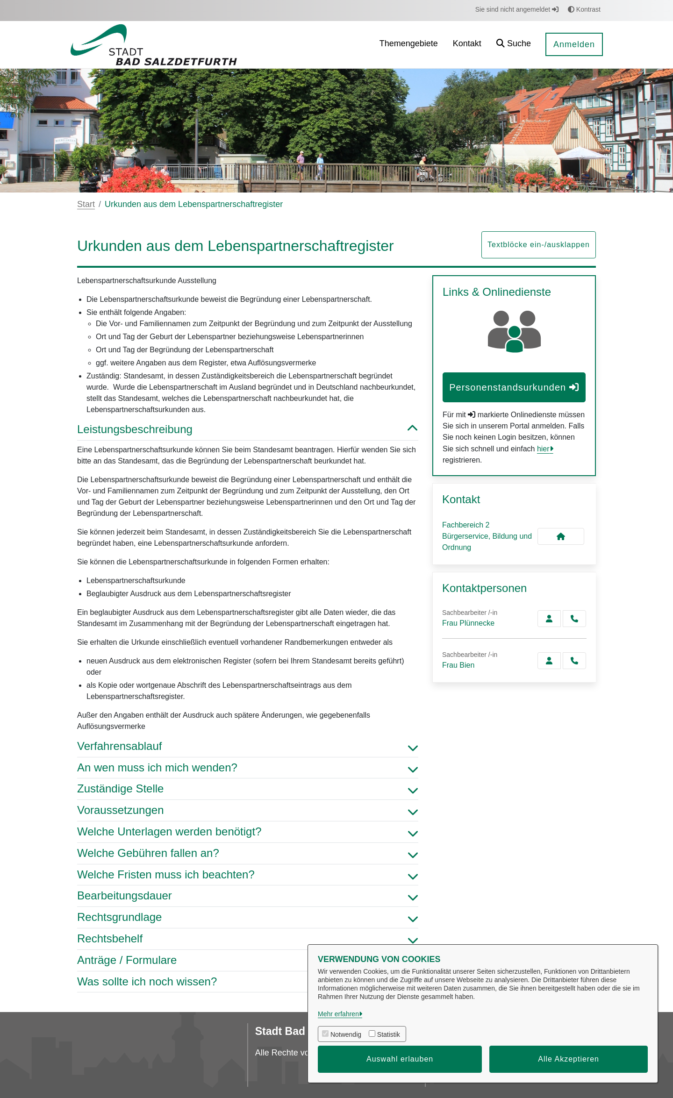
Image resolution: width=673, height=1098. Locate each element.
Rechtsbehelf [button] (247, 939)
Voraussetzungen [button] (247, 810)
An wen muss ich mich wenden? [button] (247, 768)
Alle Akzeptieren (568, 1059)
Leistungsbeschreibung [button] (247, 429)
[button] (513, 44)
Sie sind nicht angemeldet (516, 9)
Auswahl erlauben (399, 1059)
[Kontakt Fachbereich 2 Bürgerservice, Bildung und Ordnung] (560, 536)
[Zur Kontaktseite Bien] (549, 660)
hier (543, 449)
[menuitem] (408, 44)
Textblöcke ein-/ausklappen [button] (538, 245)
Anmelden (574, 44)
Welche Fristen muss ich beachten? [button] (247, 875)
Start (86, 204)
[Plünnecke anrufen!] (574, 618)
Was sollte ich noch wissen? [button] (247, 982)
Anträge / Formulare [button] (247, 960)
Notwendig (345, 1034)
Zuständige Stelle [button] (247, 789)
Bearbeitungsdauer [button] (247, 896)
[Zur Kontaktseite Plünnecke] (549, 618)
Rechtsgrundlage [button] (247, 917)
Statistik (388, 1034)
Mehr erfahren (338, 1014)
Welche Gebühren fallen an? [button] (247, 853)
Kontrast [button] (584, 9)
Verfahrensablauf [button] (247, 746)
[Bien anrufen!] (574, 660)
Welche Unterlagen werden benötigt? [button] (247, 832)
